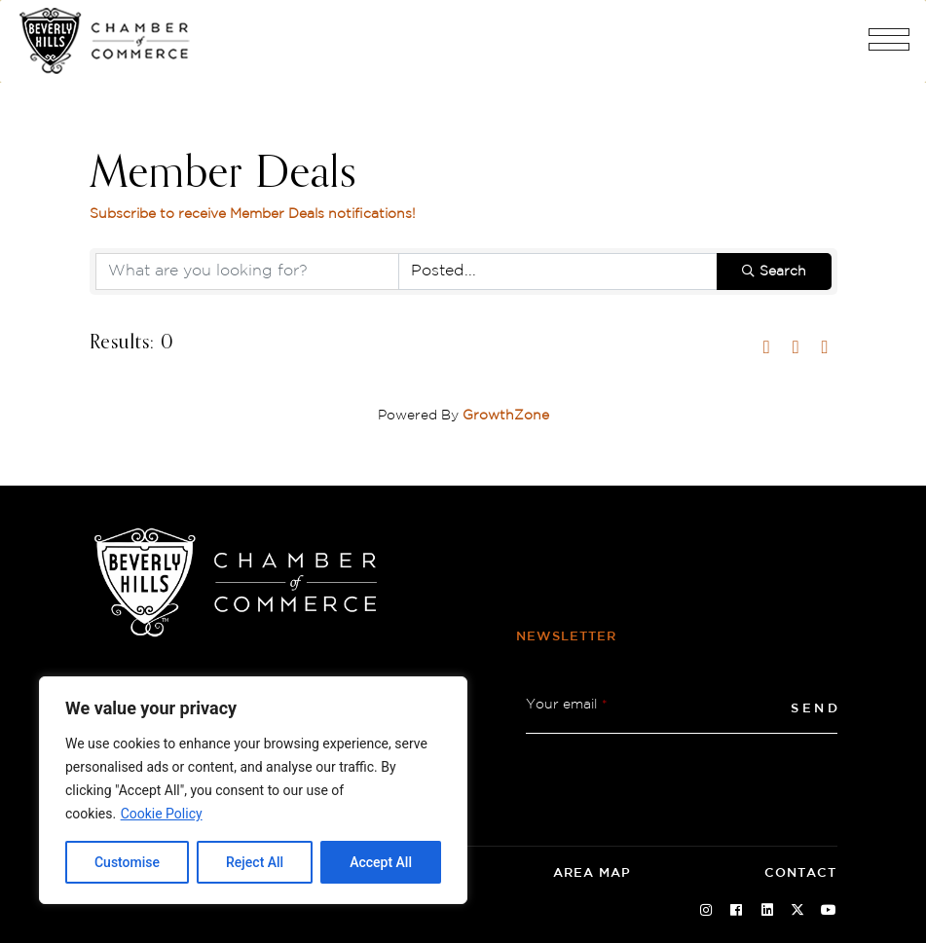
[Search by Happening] (558, 271)
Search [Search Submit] (774, 272)
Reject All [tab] (254, 862)
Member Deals (223, 175)
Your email (567, 704)
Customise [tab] (127, 862)
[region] (253, 790)
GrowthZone (506, 415)
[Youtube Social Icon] (828, 910)
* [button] (605, 705)
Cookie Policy (162, 813)
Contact (800, 873)
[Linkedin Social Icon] (767, 910)
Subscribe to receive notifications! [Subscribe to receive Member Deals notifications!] (253, 214)
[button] (889, 47)
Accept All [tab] (381, 862)
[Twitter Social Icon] (798, 910)
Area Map (592, 873)
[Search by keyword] (247, 271)
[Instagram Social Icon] (706, 910)
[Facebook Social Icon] (737, 910)
